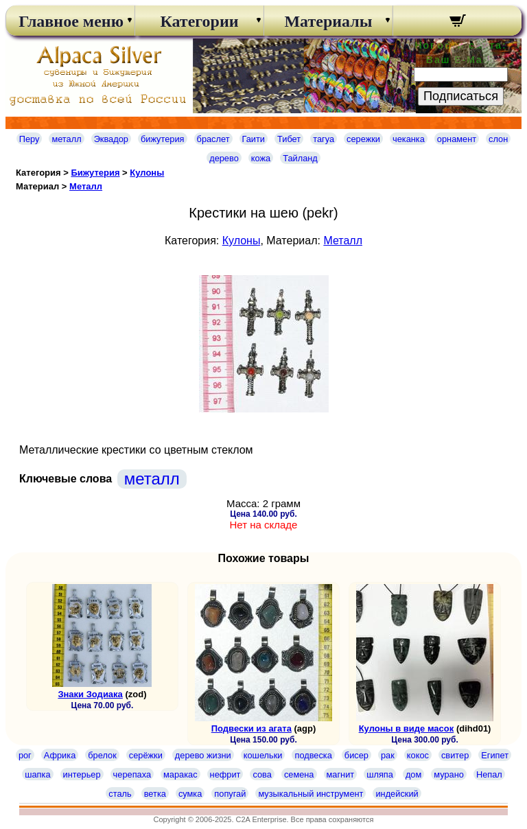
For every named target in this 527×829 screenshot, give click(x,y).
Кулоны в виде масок (406, 728)
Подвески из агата (251, 728)
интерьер (82, 774)
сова (262, 774)
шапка (37, 774)
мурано (449, 774)
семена (299, 774)
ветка (155, 794)
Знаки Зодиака (90, 694)
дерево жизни (203, 755)
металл (66, 139)
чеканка (409, 139)
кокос (418, 755)
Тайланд (300, 158)
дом (413, 774)
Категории (199, 21)
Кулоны (147, 172)
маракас (180, 774)
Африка (59, 755)
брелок (102, 755)
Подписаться (460, 96)
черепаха (132, 774)
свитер (455, 755)
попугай (230, 794)
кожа (260, 158)
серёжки (146, 755)
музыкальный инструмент (310, 794)
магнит (341, 774)
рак (388, 755)
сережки (363, 139)
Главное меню (70, 21)
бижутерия (163, 139)
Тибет (289, 139)
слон (498, 139)
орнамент (456, 139)
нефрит (225, 774)
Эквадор (111, 139)
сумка (190, 794)
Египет (494, 755)
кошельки (263, 755)
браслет (213, 139)
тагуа (323, 139)
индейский (396, 794)
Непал (489, 774)
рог (25, 755)
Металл (85, 186)
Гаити (254, 139)
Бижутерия (95, 172)
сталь (119, 794)
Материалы (328, 21)
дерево (224, 158)
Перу (29, 139)
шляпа (379, 774)
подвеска (312, 755)
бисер (356, 755)
